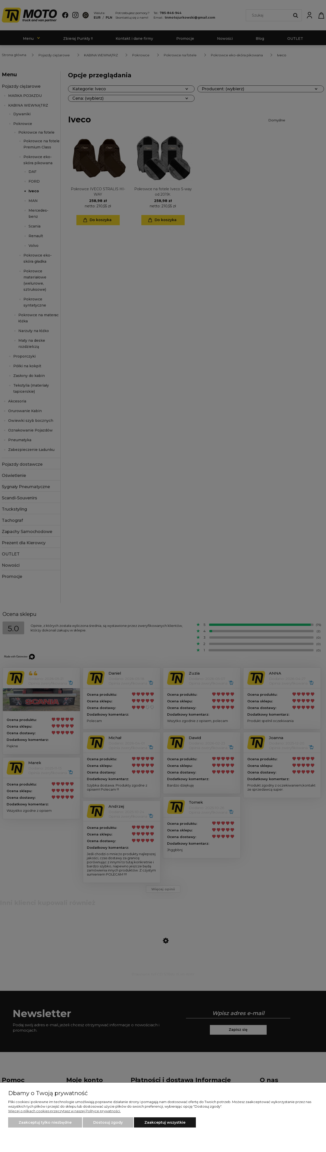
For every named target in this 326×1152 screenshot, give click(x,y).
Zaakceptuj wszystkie (164, 1122)
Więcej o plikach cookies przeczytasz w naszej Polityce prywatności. (64, 1111)
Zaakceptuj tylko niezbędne (45, 1122)
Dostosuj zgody (108, 1122)
